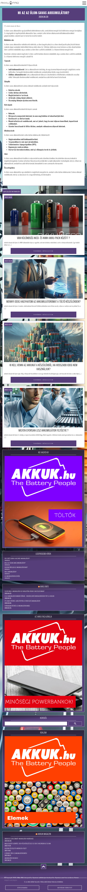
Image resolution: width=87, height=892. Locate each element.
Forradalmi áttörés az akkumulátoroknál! (17, 606)
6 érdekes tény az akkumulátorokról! (16, 853)
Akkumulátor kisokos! (11, 858)
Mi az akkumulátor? (11, 572)
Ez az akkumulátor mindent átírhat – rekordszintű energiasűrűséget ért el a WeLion (29, 596)
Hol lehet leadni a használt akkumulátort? (17, 558)
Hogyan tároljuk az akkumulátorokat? (16, 567)
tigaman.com (59, 877)
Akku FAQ (20, 877)
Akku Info (44, 586)
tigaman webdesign (39, 877)
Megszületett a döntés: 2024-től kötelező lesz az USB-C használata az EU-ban (28, 843)
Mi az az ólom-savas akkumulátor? (15, 563)
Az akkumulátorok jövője (12, 576)
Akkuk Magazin (44, 834)
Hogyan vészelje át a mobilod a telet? (16, 848)
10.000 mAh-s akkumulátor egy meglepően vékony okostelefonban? (25, 591)
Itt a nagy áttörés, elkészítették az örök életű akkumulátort (22, 601)
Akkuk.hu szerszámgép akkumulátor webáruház (19, 839)
